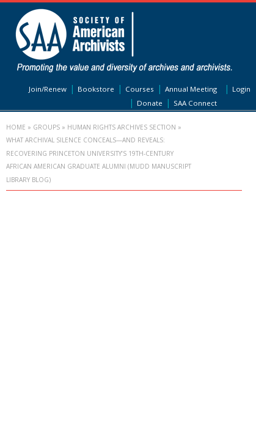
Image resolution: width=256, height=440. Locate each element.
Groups (46, 127)
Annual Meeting (191, 89)
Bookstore (96, 89)
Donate (150, 103)
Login (241, 89)
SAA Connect (195, 103)
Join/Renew (48, 89)
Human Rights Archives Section (121, 127)
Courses (139, 89)
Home (16, 127)
